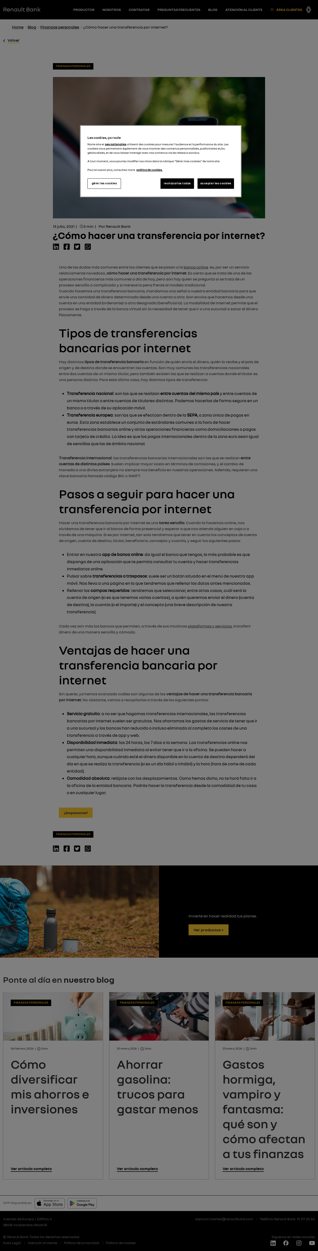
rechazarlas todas (177, 183)
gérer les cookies (104, 183)
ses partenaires (115, 144)
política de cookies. (149, 170)
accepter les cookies (215, 183)
